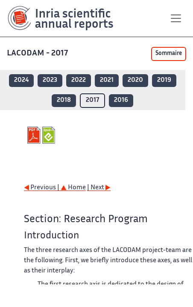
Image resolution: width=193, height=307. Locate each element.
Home (73, 188)
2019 (164, 80)
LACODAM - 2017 (38, 53)
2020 (135, 80)
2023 (50, 80)
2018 (64, 100)
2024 (21, 80)
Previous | (42, 188)
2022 (78, 80)
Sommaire (168, 53)
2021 (107, 80)
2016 (121, 100)
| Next (99, 188)
